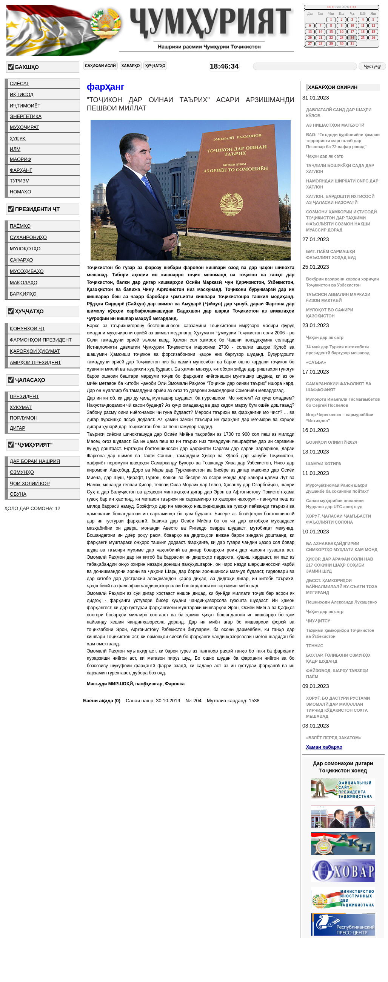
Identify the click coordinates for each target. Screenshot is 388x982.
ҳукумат (21, 407)
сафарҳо (21, 260)
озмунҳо (22, 472)
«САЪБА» (316, 362)
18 (362, 32)
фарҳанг (21, 170)
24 (352, 38)
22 (331, 38)
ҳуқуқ (18, 138)
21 (320, 38)
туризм (19, 181)
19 (373, 32)
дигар (17, 428)
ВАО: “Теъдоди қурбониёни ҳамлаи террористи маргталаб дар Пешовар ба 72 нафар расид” (343, 140)
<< (329, 7)
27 (309, 44)
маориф (20, 159)
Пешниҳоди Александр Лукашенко (341, 602)
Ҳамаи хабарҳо (324, 747)
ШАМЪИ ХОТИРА (323, 463)
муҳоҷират (24, 127)
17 (352, 32)
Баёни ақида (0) (101, 700)
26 (373, 38)
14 (320, 32)
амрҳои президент (35, 362)
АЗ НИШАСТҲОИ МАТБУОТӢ (335, 125)
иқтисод (22, 94)
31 (352, 44)
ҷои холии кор (30, 483)
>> (355, 7)
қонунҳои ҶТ (27, 328)
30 (341, 44)
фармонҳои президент (41, 340)
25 (362, 38)
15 (331, 32)
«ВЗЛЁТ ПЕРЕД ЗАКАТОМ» (333, 737)
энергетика (26, 116)
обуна (18, 494)
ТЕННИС (314, 645)
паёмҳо (20, 226)
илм (15, 149)
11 (363, 26)
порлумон (23, 418)
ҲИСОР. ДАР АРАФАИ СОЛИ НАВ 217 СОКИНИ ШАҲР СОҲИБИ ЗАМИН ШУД (339, 565)
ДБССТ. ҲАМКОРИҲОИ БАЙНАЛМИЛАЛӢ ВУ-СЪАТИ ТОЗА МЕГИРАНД (341, 586)
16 (341, 32)
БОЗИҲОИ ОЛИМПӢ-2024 (331, 442)
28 (320, 44)
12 (373, 26)
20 (309, 38)
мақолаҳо (23, 282)
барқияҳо (23, 294)
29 (331, 44)
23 (341, 38)
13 (309, 32)
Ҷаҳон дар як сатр (324, 156)
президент (24, 396)
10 (352, 26)
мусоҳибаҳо (27, 271)
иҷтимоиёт (25, 106)
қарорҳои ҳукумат (35, 351)
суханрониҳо (28, 237)
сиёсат (19, 83)
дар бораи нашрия (35, 461)
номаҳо (20, 192)
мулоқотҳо (25, 248)
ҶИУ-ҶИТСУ (318, 621)
